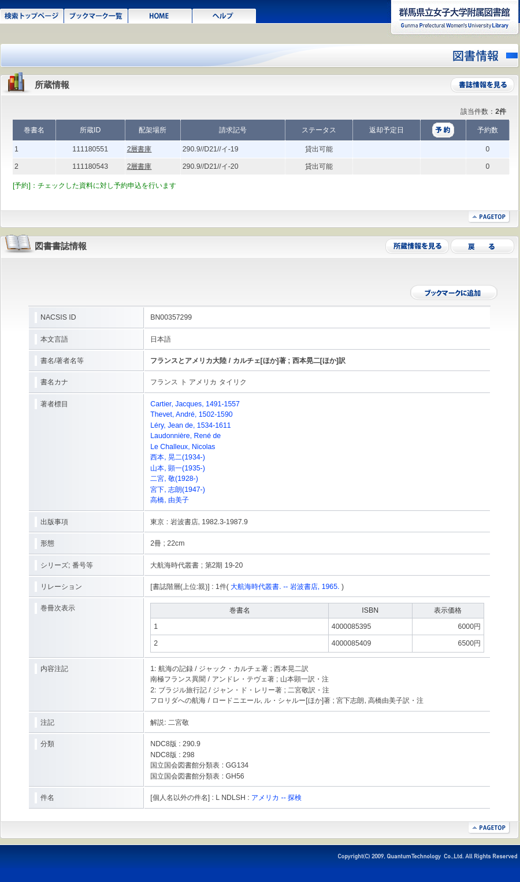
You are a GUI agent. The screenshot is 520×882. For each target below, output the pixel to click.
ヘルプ (224, 15)
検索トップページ (32, 15)
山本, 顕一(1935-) (177, 468)
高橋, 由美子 (169, 500)
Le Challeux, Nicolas (182, 447)
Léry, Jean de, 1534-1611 (190, 425)
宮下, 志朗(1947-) (177, 490)
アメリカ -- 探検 (276, 798)
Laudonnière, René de (185, 436)
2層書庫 (139, 149)
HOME (160, 15)
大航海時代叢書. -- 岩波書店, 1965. (285, 587)
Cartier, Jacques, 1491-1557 (195, 404)
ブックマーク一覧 (96, 15)
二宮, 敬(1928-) (174, 479)
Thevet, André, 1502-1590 (191, 414)
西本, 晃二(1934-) (177, 457)
